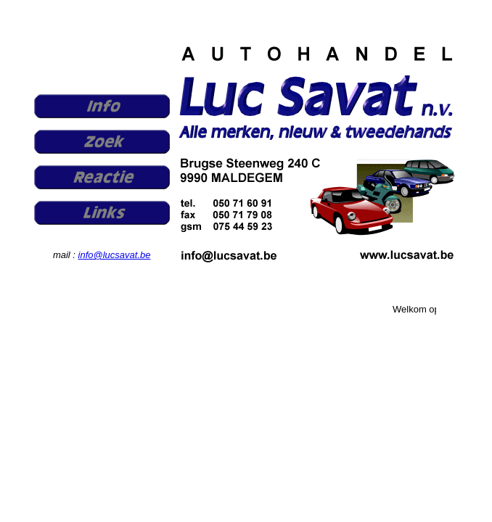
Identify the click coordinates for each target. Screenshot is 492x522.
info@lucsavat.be (114, 254)
